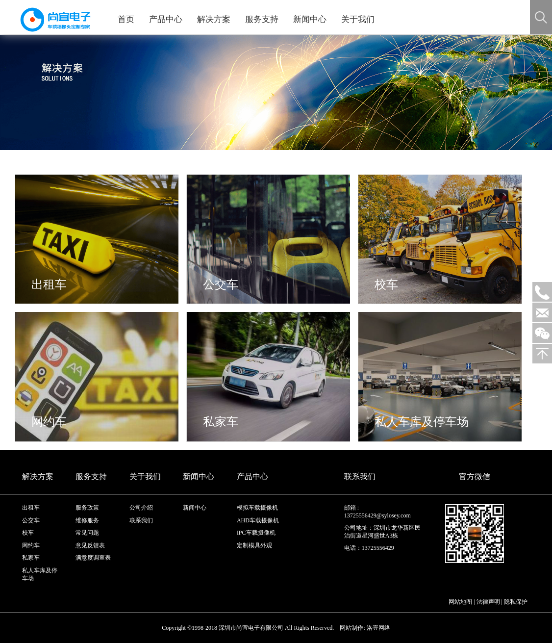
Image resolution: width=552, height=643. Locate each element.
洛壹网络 (378, 627)
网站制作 (351, 627)
